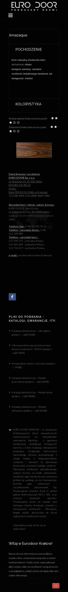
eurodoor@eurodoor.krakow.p (30, 255)
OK (55, 585)
